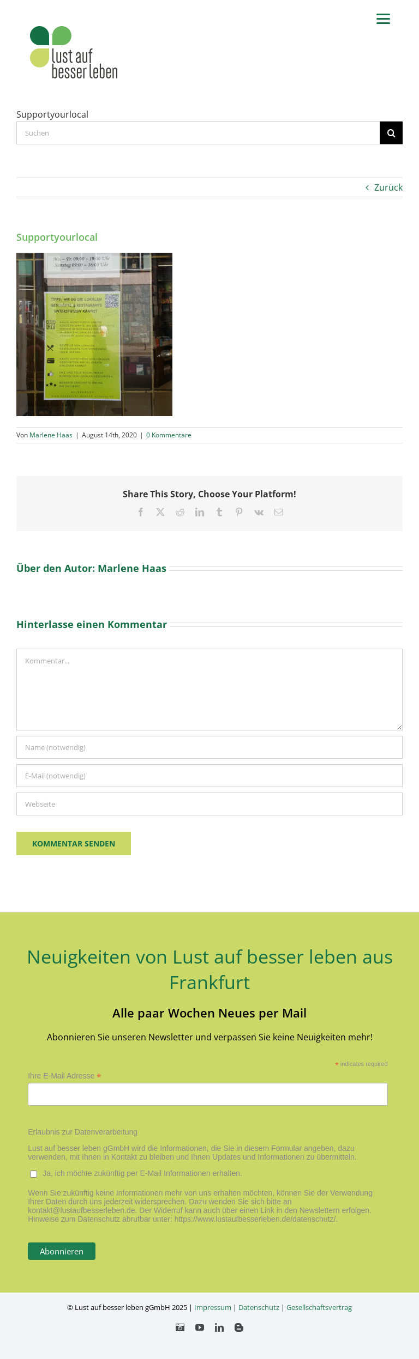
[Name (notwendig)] (209, 747)
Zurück (388, 187)
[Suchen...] (198, 132)
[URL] (209, 804)
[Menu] (383, 18)
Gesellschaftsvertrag (319, 1307)
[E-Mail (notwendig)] (209, 775)
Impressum (212, 1307)
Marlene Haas (51, 435)
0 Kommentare (168, 435)
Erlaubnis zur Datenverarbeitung (82, 1132)
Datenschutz (258, 1307)
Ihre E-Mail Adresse (64, 1076)
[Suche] (391, 132)
